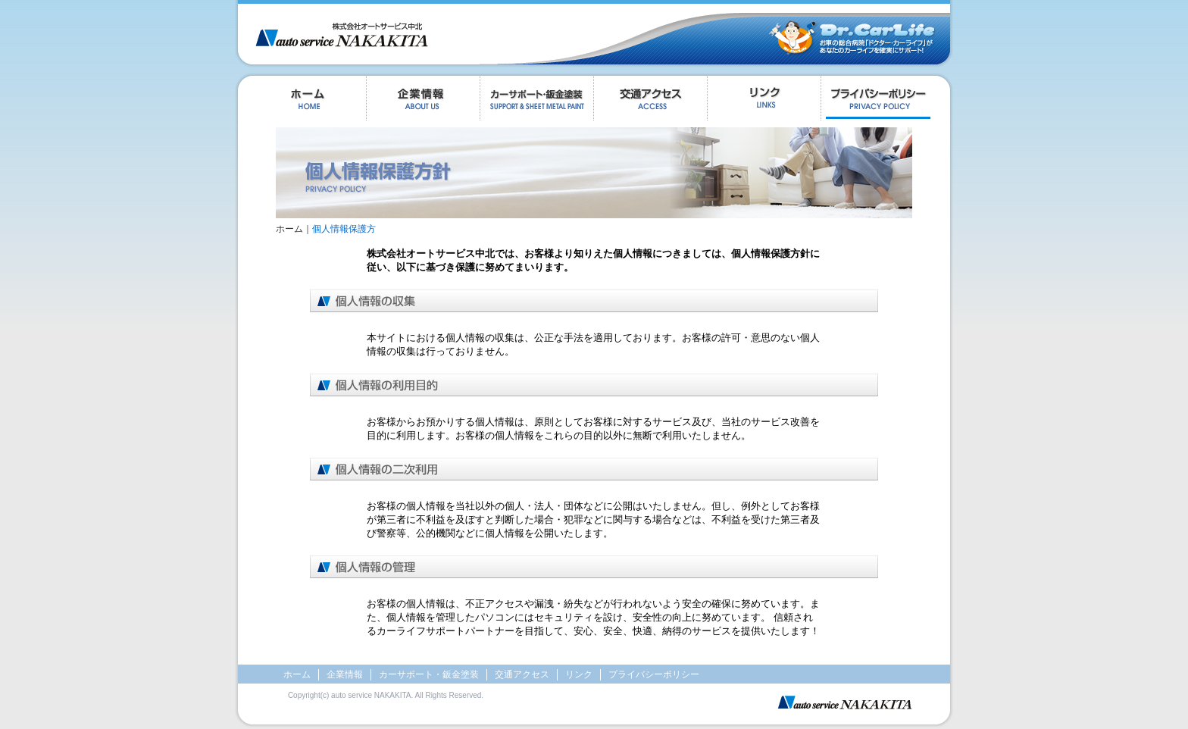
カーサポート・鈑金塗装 (429, 674)
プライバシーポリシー (887, 101)
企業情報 (423, 101)
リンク (764, 101)
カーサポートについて (536, 101)
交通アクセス (650, 101)
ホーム (300, 101)
